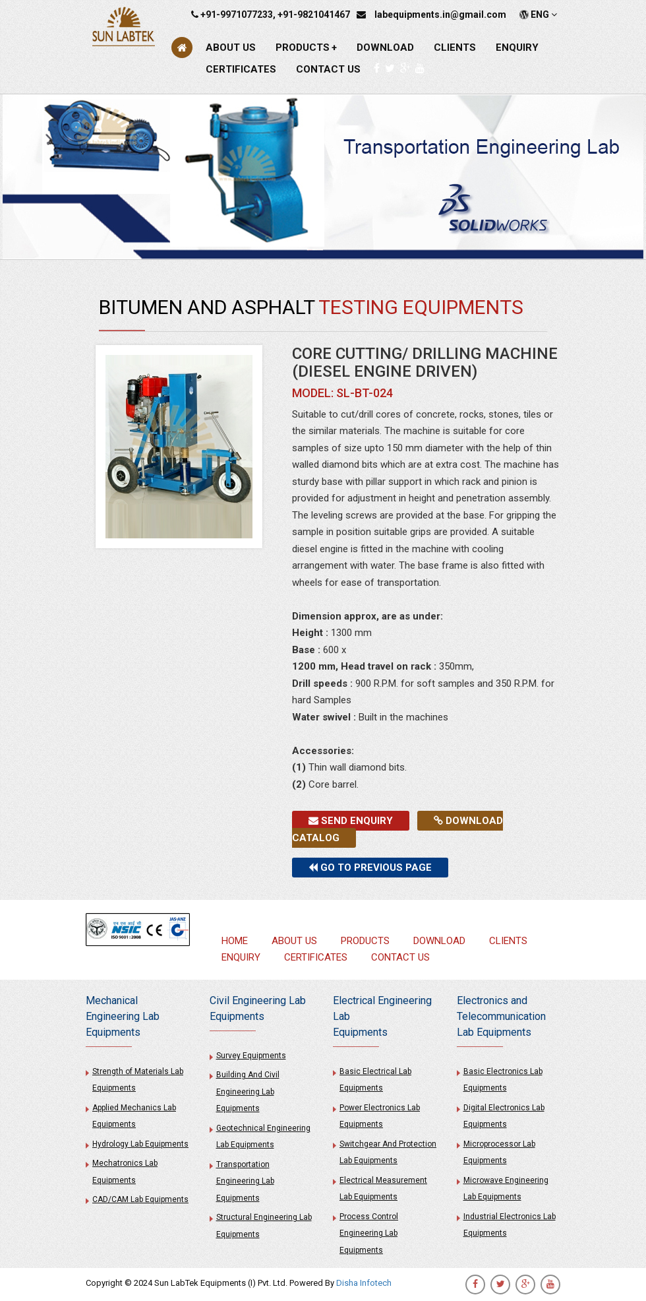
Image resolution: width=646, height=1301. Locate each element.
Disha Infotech (364, 1283)
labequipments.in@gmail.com (440, 14)
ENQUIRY (517, 47)
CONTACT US (328, 69)
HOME (234, 941)
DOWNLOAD (385, 47)
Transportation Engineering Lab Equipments (245, 1181)
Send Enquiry (350, 821)
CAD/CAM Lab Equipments (140, 1199)
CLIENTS (455, 47)
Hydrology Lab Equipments (140, 1144)
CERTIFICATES (241, 69)
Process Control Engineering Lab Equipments (368, 1233)
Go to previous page (370, 867)
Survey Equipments (251, 1055)
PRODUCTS (306, 47)
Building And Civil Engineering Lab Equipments (247, 1091)
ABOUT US (231, 47)
